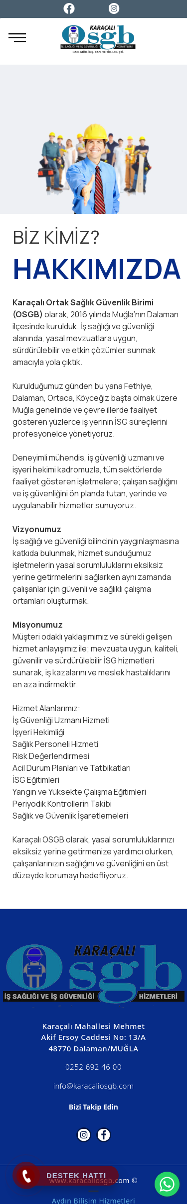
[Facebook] (69, 7)
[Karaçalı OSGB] (97, 40)
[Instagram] (114, 7)
